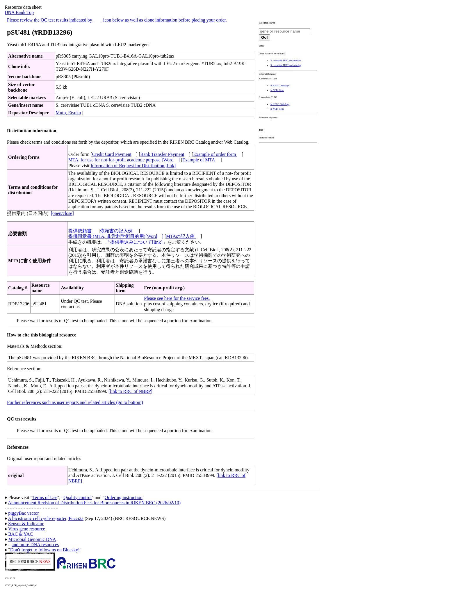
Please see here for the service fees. (177, 298)
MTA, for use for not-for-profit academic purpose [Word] (124, 159)
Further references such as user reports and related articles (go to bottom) (75, 402)
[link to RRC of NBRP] (130, 391)
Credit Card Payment (111, 154)
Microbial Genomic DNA (32, 539)
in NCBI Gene (277, 90)
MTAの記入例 (181, 236)
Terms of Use (44, 497)
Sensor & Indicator (26, 523)
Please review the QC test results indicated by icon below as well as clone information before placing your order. (117, 19)
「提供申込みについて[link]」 (136, 242)
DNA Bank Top (19, 12)
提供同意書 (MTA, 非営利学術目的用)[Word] (115, 236)
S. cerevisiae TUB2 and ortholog (285, 65)
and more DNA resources (35, 544)
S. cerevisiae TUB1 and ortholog (285, 60)
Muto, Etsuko (68, 112)
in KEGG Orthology (279, 85)
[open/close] (62, 213)
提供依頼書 (80, 230)
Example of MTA (199, 159)
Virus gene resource (26, 528)
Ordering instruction (123, 497)
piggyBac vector (23, 513)
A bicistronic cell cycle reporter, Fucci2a (45, 518)
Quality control (77, 497)
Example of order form (215, 154)
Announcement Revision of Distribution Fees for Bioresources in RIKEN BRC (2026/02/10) (94, 502)
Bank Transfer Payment (162, 154)
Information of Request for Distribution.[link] (133, 165)
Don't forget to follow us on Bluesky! (45, 549)
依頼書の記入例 (117, 230)
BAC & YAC (20, 534)
